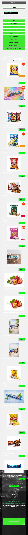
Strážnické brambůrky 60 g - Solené (12, 79)
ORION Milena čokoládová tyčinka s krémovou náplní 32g (12, 476)
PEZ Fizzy (5, 102)
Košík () (16, 14)
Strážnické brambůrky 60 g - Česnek (12, 428)
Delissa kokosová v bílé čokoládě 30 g (13, 335)
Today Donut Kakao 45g (9, 195)
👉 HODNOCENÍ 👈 (14, 521)
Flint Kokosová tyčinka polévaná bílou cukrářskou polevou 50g (13, 266)
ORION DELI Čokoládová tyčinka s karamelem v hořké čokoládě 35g (12, 452)
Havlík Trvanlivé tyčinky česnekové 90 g (13, 242)
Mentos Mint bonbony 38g (10, 405)
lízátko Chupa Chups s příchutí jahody (13, 288)
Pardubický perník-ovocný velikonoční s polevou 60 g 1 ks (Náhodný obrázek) (13, 126)
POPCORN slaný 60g (8, 148)
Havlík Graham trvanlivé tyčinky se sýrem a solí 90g (14, 219)
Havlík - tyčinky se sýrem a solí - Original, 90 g (14, 382)
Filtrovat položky (7, 56)
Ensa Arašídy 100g (8, 172)
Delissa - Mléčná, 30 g (8, 358)
